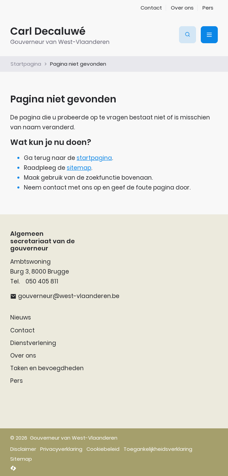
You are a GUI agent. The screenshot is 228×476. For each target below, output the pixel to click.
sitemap (79, 168)
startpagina (94, 158)
